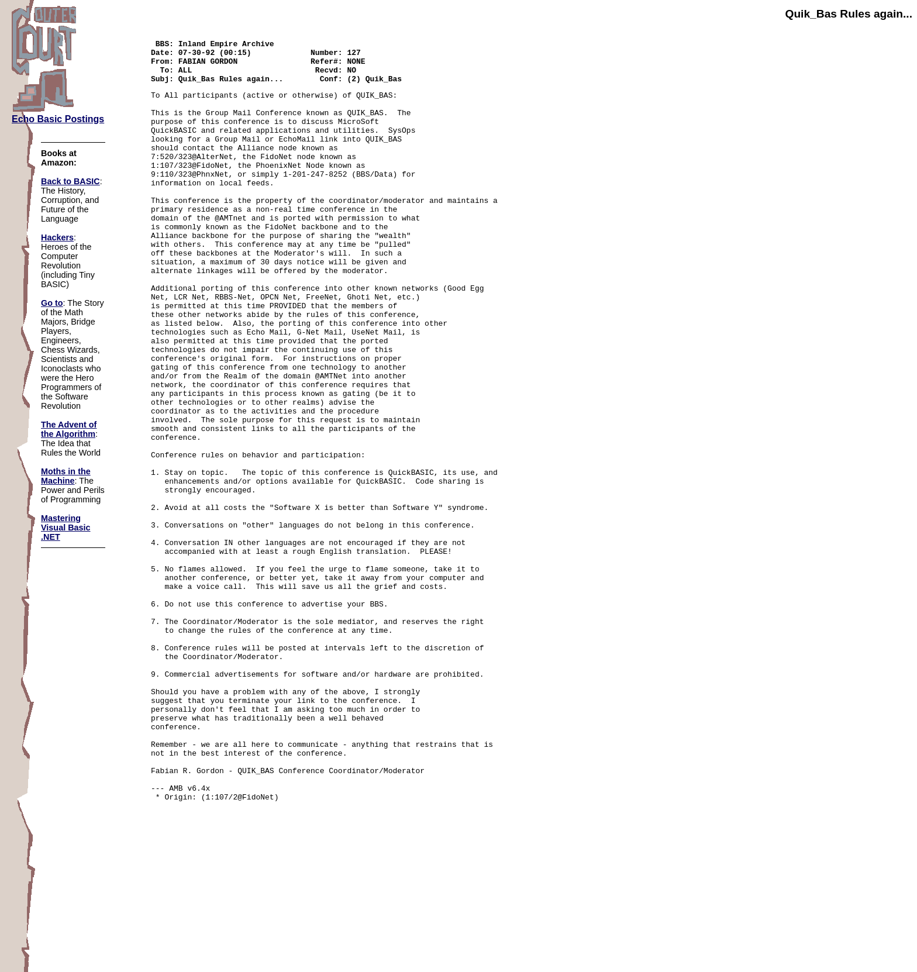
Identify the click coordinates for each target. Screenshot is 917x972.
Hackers (57, 237)
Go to (52, 303)
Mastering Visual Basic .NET (66, 527)
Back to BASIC (70, 181)
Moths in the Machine (66, 476)
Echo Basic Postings (58, 119)
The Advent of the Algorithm (68, 429)
